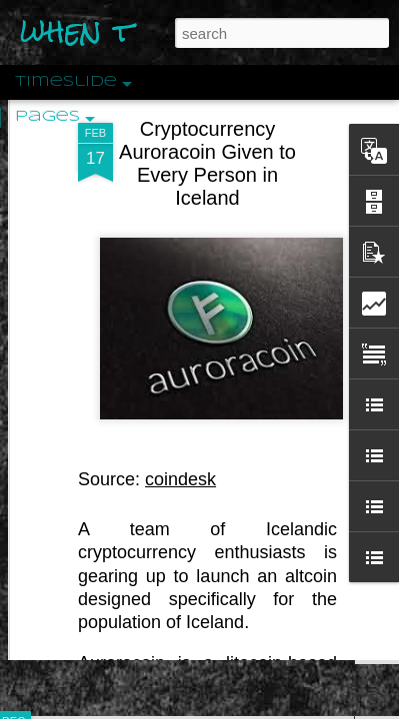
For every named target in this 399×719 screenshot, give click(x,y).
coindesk (180, 401)
